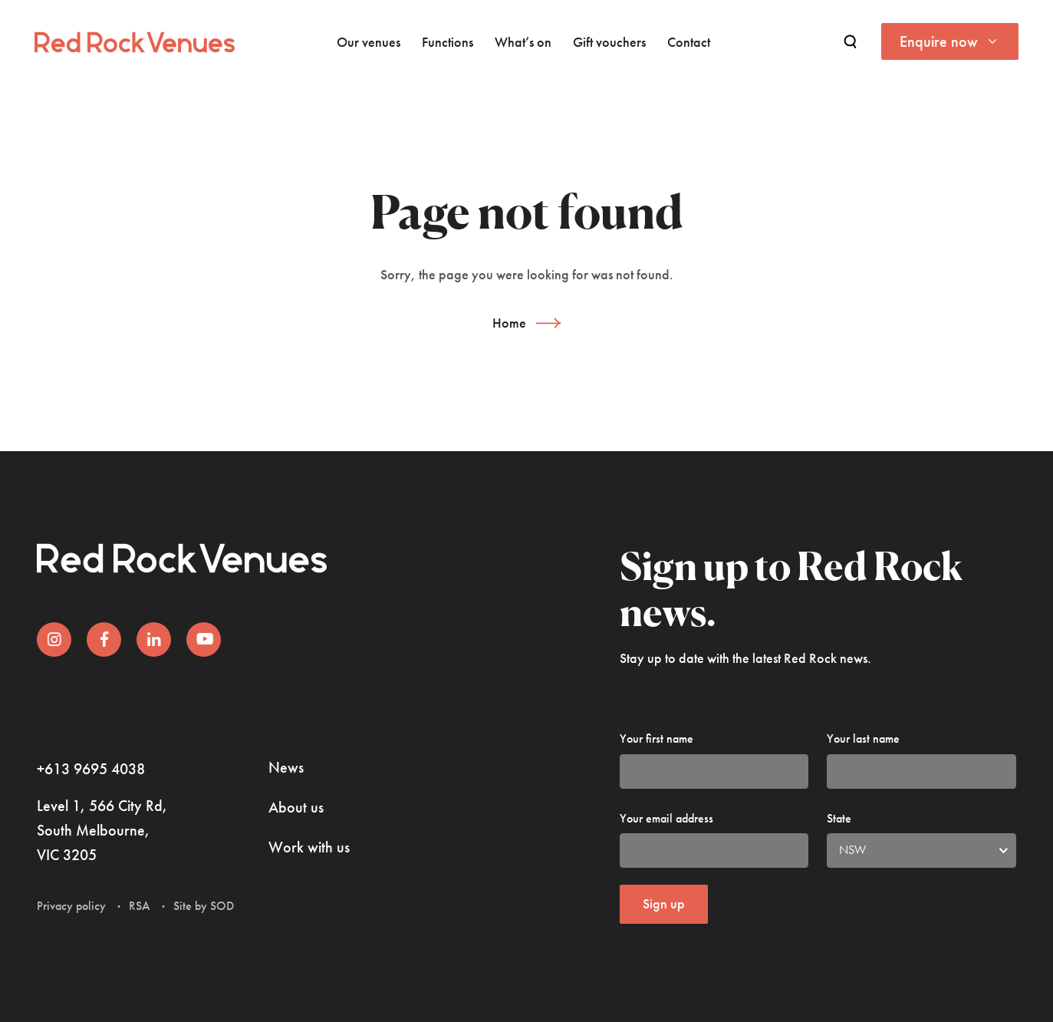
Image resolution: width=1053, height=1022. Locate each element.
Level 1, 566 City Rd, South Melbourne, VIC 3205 (102, 830)
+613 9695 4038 (91, 769)
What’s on (523, 42)
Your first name (656, 738)
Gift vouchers (609, 42)
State (839, 818)
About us (296, 807)
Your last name (863, 738)
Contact (688, 42)
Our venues (368, 42)
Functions (447, 42)
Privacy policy (71, 906)
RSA (139, 906)
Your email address (666, 818)
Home (509, 322)
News (286, 767)
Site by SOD (203, 906)
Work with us (309, 847)
